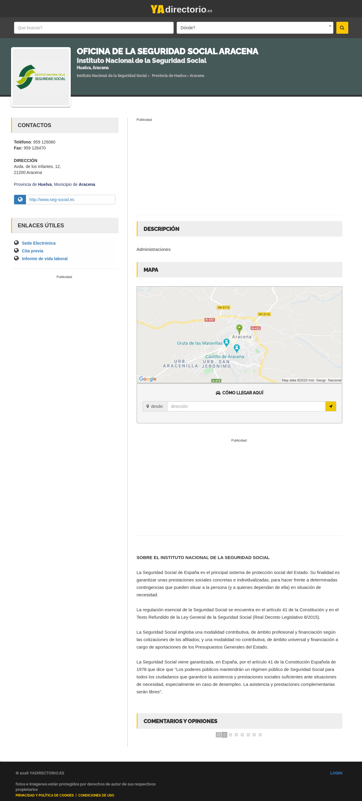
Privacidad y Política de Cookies (45, 795)
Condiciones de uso (96, 795)
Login (336, 773)
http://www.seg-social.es (52, 199)
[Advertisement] (64, 324)
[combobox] (255, 28)
